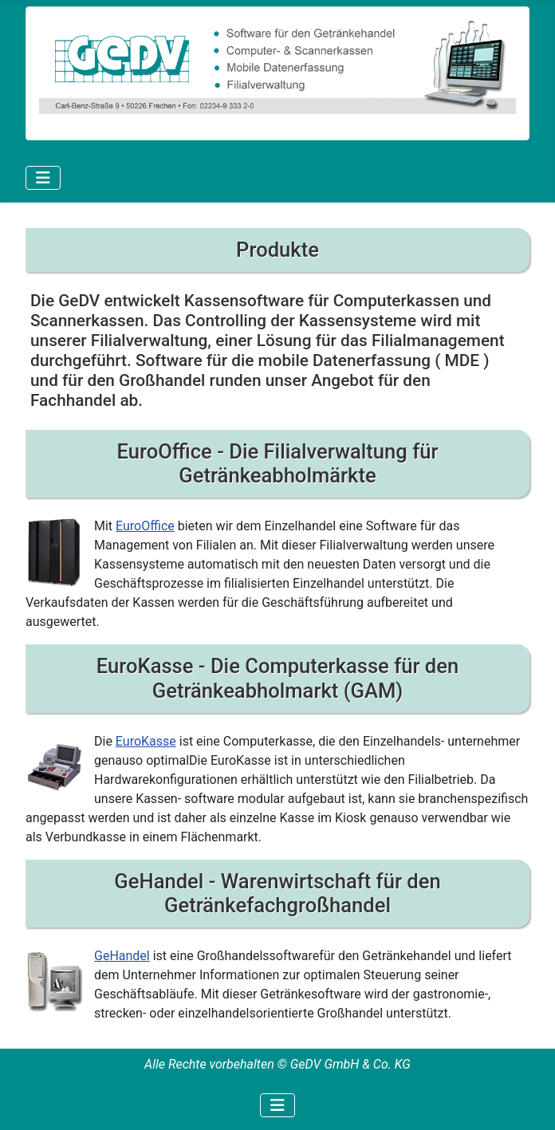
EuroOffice (145, 526)
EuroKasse (146, 741)
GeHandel (122, 955)
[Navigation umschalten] (43, 178)
